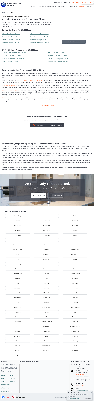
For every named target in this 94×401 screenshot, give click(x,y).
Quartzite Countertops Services (11, 37)
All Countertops (5, 388)
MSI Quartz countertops (9, 85)
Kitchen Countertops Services (11, 34)
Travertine (3, 381)
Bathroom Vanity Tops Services (39, 34)
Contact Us (89, 6)
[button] (57, 3)
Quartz (2, 378)
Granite (3, 375)
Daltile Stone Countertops (10, 98)
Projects (81, 6)
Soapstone (12, 381)
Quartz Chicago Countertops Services (41, 37)
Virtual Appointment (55, 195)
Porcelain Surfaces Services (10, 42)
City (7, 12)
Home (3, 12)
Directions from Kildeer (74, 42)
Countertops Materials (6, 391)
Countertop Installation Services (39, 42)
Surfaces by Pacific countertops (33, 80)
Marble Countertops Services (38, 39)
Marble (12, 375)
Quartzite (12, 378)
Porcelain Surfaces (6, 385)
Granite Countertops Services (11, 39)
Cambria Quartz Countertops (10, 91)
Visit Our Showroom (38, 195)
